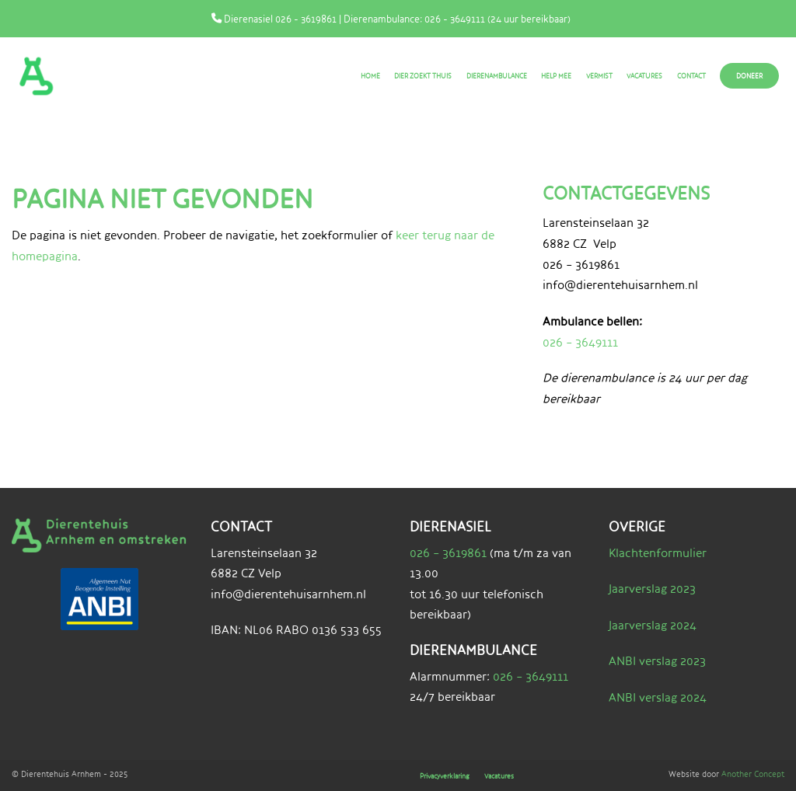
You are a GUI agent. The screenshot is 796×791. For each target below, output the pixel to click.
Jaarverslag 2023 (652, 588)
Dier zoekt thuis (423, 76)
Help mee (556, 76)
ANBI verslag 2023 (657, 661)
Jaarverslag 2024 (652, 625)
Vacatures (644, 76)
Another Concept (752, 773)
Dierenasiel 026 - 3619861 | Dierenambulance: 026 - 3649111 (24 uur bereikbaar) (391, 19)
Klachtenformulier (658, 553)
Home (370, 76)
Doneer (749, 76)
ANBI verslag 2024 (658, 697)
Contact (691, 76)
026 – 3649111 (580, 342)
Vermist (599, 76)
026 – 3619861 (448, 553)
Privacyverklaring (445, 776)
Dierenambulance (496, 76)
